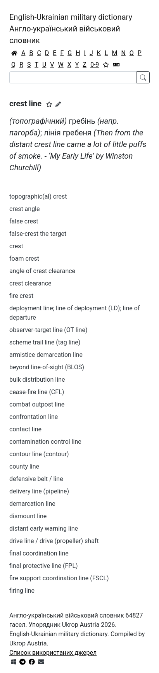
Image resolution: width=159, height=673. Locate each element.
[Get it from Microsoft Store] (13, 662)
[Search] (73, 77)
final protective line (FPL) (43, 565)
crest (16, 246)
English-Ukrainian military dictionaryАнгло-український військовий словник (70, 28)
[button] (49, 104)
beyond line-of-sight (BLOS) (46, 367)
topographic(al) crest (38, 196)
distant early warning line (43, 528)
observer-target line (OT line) (48, 330)
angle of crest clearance (42, 271)
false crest (23, 221)
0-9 (94, 64)
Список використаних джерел (53, 652)
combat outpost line (36, 404)
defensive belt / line (36, 479)
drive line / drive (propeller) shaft (54, 541)
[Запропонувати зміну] (58, 104)
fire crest (21, 295)
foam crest (24, 258)
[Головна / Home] (14, 53)
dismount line (28, 516)
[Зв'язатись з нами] (41, 662)
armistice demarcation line (46, 354)
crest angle (24, 209)
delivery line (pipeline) (39, 491)
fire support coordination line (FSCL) (59, 578)
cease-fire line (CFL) (36, 392)
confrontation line (33, 416)
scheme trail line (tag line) (44, 342)
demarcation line (32, 503)
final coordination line (39, 553)
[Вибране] (106, 65)
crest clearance (30, 283)
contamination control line (45, 441)
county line (24, 466)
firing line (22, 590)
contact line (25, 429)
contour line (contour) (39, 454)
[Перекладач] (116, 65)
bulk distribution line (37, 379)
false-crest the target (37, 233)
